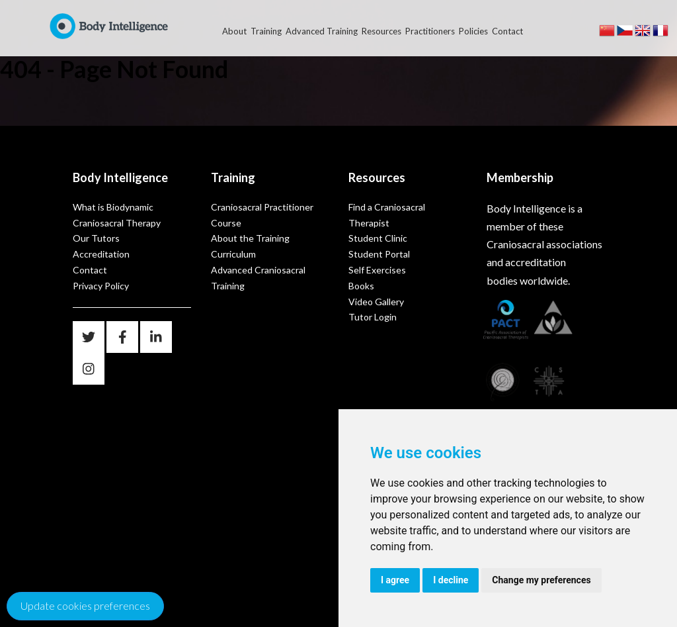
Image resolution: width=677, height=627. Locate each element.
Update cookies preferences (85, 605)
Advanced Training (322, 31)
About (234, 31)
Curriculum (233, 254)
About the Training (250, 238)
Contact (507, 31)
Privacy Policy (101, 285)
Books (361, 285)
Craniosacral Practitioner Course (262, 214)
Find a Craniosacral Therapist (386, 214)
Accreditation (101, 254)
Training (266, 31)
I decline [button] (450, 580)
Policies (473, 31)
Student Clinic (377, 238)
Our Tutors (96, 238)
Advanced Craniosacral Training (258, 277)
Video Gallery (376, 301)
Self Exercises (377, 269)
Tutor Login (372, 316)
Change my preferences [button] (541, 580)
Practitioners (430, 31)
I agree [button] (395, 580)
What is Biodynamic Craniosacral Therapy (117, 214)
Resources (381, 31)
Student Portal (379, 254)
